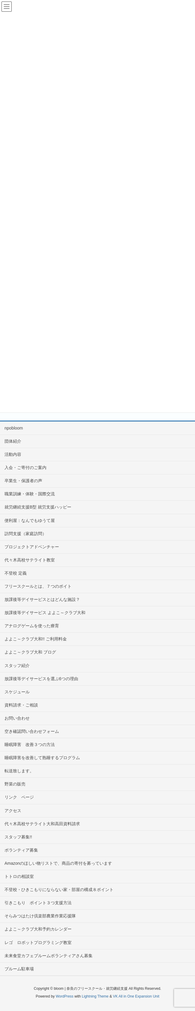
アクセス (12, 810)
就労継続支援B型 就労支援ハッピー (37, 507)
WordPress (64, 996)
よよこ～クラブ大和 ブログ (30, 652)
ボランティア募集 (21, 850)
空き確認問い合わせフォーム (31, 731)
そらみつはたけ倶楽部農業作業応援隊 (40, 915)
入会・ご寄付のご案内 (25, 467)
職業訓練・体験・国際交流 (29, 493)
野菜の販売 (14, 784)
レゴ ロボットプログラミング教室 (38, 942)
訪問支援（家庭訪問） (25, 533)
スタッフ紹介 (17, 665)
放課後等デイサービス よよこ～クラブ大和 (44, 612)
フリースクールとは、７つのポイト (38, 586)
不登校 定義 (15, 573)
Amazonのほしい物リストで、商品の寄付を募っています (58, 863)
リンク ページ (19, 797)
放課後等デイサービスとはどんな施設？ (42, 599)
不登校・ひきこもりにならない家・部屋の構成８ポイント (59, 889)
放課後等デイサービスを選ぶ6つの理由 (41, 678)
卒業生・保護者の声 (23, 480)
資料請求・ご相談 (21, 705)
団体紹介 (12, 441)
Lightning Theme (95, 996)
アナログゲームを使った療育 (31, 625)
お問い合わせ (17, 718)
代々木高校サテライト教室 (29, 560)
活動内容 (12, 454)
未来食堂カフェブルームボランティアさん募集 (48, 955)
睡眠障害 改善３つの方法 (31, 744)
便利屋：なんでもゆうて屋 (29, 520)
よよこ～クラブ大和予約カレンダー (38, 929)
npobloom (13, 428)
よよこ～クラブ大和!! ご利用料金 (35, 639)
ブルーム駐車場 (19, 968)
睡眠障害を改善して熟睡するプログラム (42, 757)
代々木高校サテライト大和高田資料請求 (42, 823)
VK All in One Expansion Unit (136, 996)
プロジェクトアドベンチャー (31, 546)
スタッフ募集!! (18, 837)
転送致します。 (19, 770)
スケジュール (17, 691)
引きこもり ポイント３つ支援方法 (38, 902)
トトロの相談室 (19, 876)
